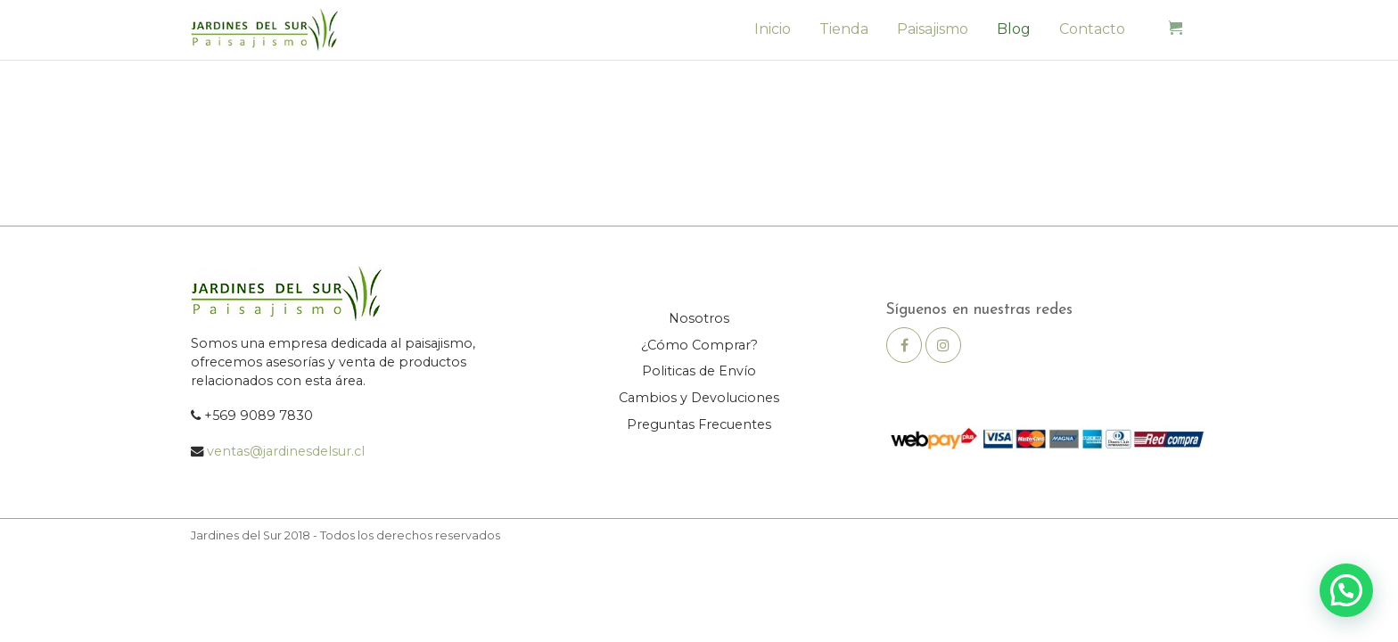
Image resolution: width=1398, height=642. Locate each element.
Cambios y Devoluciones (699, 398)
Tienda (843, 29)
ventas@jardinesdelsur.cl (286, 451)
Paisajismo (932, 29)
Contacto (1092, 29)
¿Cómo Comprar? (699, 345)
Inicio (772, 29)
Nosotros (699, 318)
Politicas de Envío (699, 371)
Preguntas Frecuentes (699, 424)
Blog (1014, 29)
